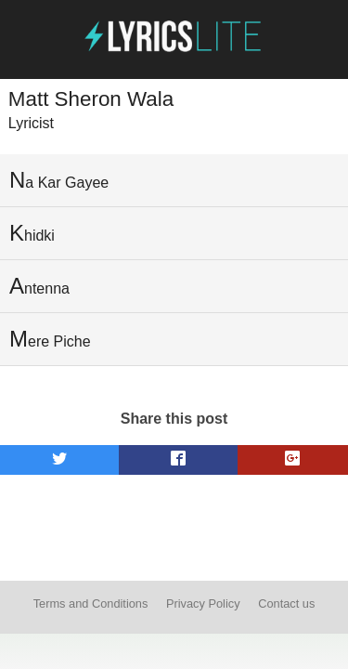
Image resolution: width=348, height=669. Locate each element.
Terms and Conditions (90, 603)
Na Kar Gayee (59, 179)
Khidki (32, 232)
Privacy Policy (203, 603)
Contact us (286, 603)
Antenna (39, 285)
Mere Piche (50, 338)
